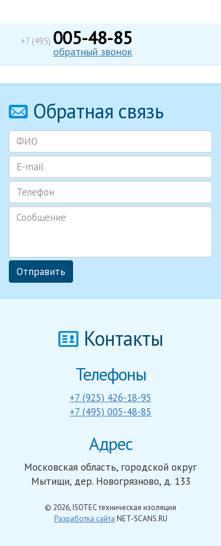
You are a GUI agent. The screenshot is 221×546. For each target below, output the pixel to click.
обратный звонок (92, 51)
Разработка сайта (84, 519)
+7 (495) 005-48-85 (110, 411)
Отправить (41, 271)
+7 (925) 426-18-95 (110, 397)
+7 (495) (76, 41)
